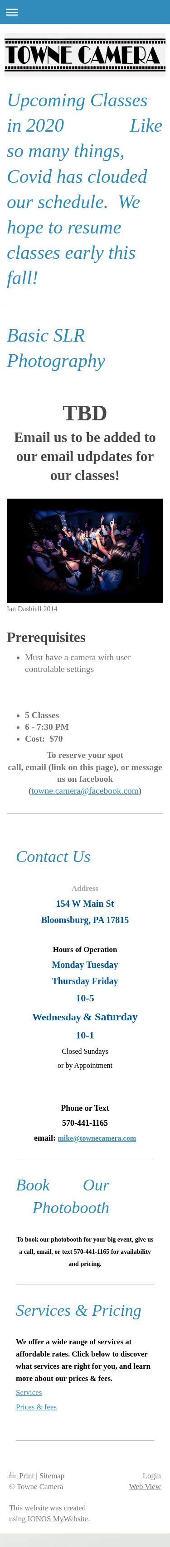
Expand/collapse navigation (85, 12)
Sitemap (51, 1475)
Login (152, 1475)
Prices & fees (36, 1407)
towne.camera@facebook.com (85, 790)
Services (29, 1392)
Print (22, 1475)
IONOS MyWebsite (58, 1518)
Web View (145, 1486)
